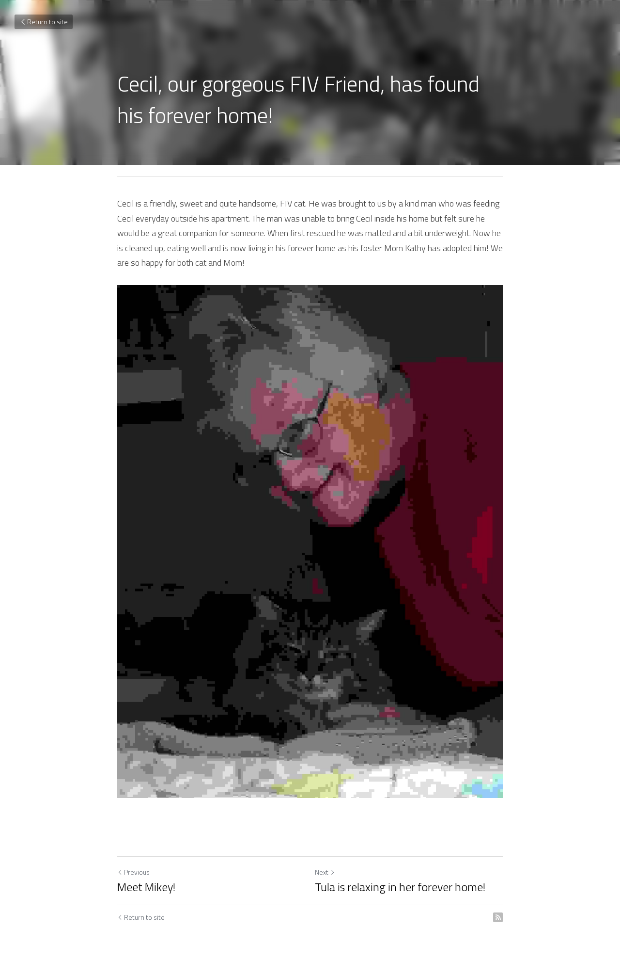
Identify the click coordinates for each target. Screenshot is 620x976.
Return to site (43, 21)
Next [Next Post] (325, 872)
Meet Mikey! (146, 887)
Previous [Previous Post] (133, 872)
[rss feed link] (498, 917)
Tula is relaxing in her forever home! (400, 887)
